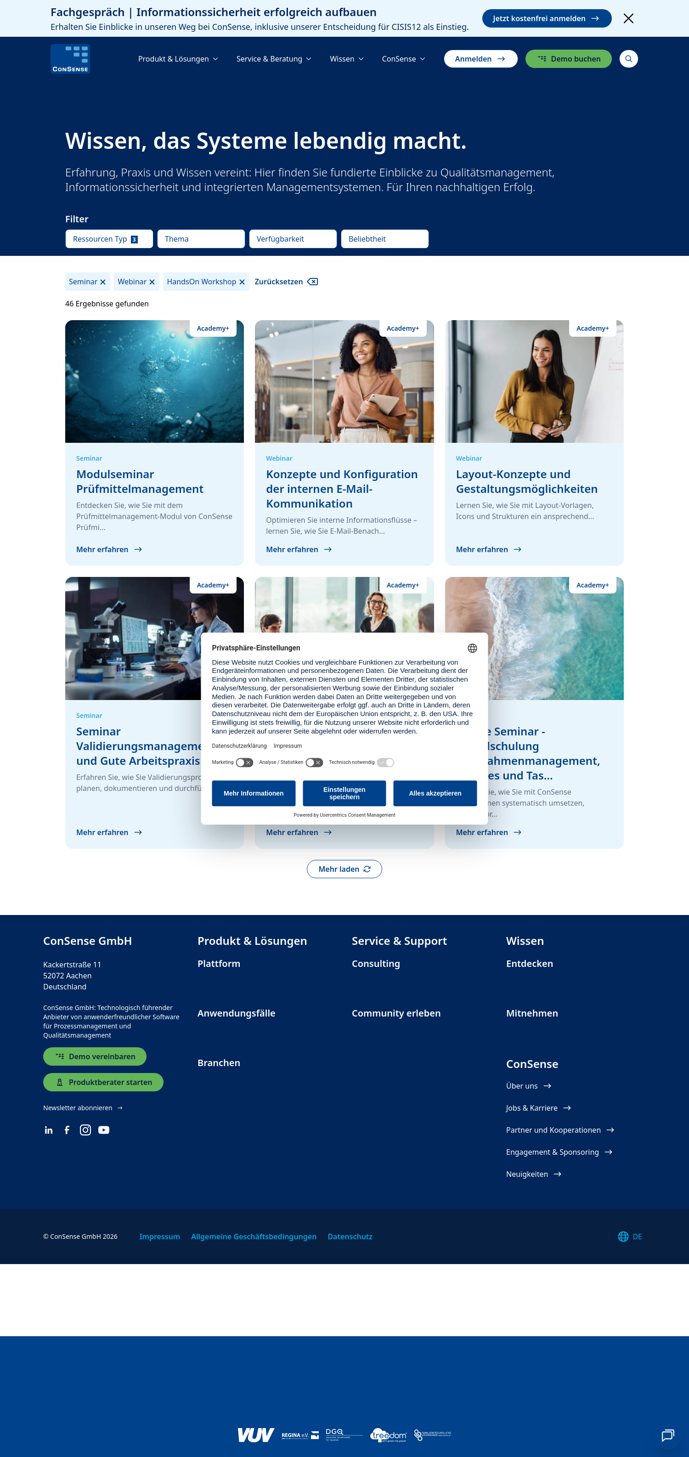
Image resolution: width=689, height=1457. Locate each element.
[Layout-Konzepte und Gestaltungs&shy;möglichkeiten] (534, 443)
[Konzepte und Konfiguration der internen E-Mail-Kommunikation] (344, 443)
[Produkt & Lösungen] (178, 58)
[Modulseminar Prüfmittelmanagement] (154, 443)
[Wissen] (346, 58)
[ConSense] (70, 59)
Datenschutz (350, 1383)
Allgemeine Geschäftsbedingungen (253, 1383)
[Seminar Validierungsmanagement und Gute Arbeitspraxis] (154, 713)
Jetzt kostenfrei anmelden (547, 18)
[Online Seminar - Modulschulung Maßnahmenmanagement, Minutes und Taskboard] (534, 713)
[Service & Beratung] (274, 58)
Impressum (160, 1383)
